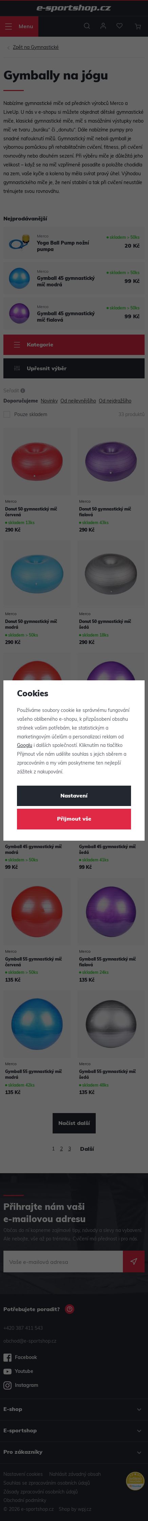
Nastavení (74, 796)
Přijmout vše (74, 819)
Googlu (24, 745)
